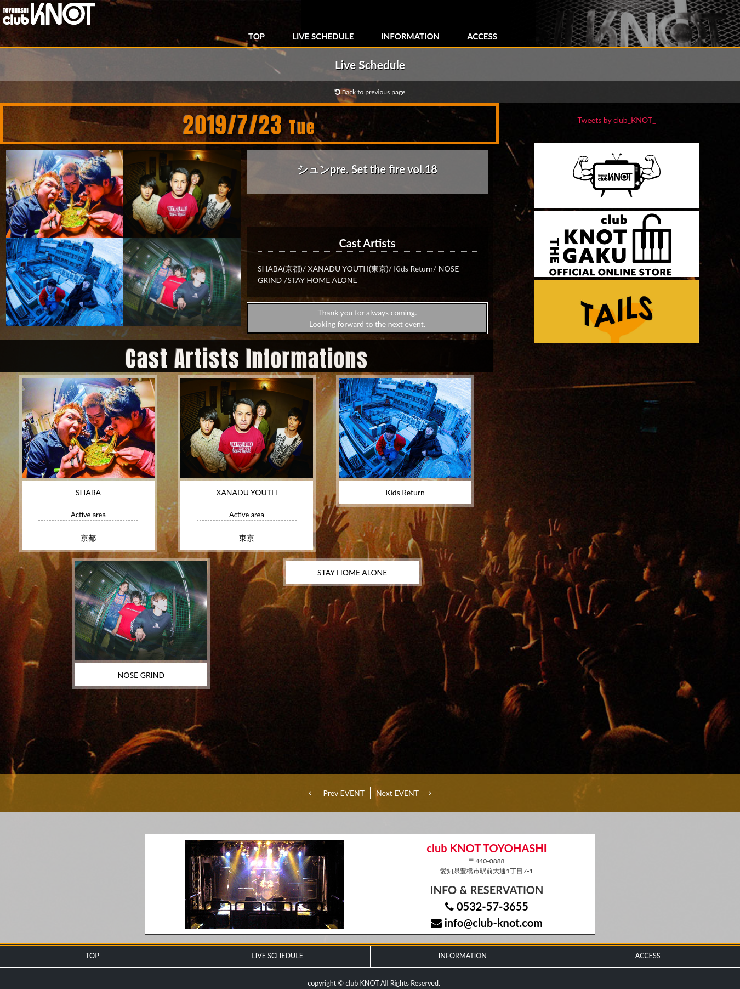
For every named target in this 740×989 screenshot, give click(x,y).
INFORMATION (410, 36)
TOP (256, 36)
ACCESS (482, 36)
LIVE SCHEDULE (323, 36)
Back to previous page (370, 92)
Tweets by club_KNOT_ (617, 120)
